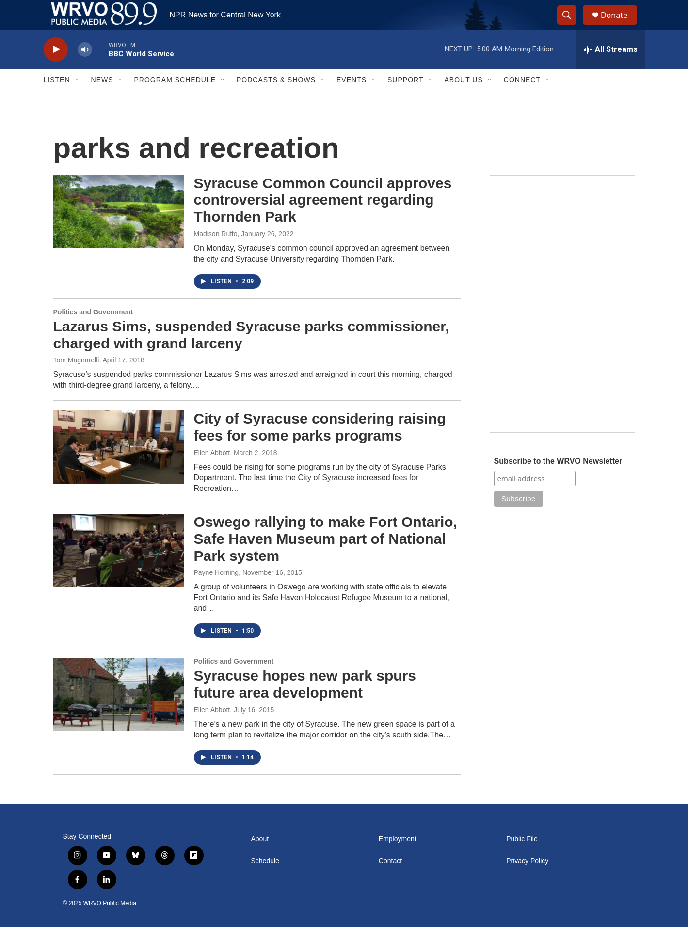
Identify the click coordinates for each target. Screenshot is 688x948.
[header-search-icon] (571, 25)
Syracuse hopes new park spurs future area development (305, 704)
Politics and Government (93, 333)
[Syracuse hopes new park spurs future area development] (118, 715)
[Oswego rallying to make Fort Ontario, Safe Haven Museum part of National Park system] (118, 571)
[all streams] (610, 70)
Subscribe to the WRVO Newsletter (558, 482)
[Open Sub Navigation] (77, 101)
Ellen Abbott (212, 473)
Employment (397, 860)
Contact (390, 881)
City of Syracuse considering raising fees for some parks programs (320, 448)
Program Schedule (175, 101)
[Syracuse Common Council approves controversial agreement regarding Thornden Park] (118, 232)
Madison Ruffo (216, 255)
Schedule (265, 881)
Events (351, 101)
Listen (57, 101)
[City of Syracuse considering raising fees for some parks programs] (118, 468)
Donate (620, 25)
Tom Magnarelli (76, 381)
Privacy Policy (527, 881)
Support (405, 101)
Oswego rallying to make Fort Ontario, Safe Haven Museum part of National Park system (325, 560)
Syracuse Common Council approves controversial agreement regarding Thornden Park (323, 221)
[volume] (85, 71)
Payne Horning (216, 594)
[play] (56, 70)
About (260, 860)
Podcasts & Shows (276, 101)
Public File (522, 860)
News (102, 101)
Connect (522, 101)
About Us (463, 101)
